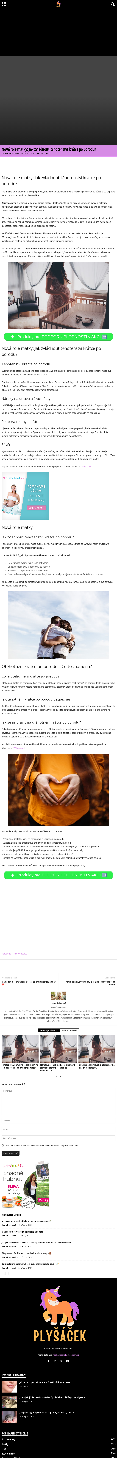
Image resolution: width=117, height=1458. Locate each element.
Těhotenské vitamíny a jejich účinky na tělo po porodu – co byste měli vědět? (20, 1033)
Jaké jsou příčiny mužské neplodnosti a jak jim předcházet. (96, 1033)
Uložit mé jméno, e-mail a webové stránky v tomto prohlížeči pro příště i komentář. (42, 1112)
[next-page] (60, 1042)
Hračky (5, 1410)
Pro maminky (8, 1406)
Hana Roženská (12, 120)
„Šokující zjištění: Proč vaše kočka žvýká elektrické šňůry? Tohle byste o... (53, 1363)
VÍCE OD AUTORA (69, 996)
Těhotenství (19, 714)
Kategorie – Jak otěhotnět (14, 920)
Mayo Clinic (87, 433)
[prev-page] (56, 1042)
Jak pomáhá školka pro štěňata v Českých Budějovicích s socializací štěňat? (36, 1208)
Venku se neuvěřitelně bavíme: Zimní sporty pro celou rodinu (90, 949)
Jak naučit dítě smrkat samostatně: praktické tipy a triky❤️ (29, 949)
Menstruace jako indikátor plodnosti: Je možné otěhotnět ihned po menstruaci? (57, 1034)
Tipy (4, 1415)
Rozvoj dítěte (9, 1420)
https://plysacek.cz (58, 973)
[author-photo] (58, 962)
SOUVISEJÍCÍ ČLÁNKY (49, 996)
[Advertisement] (58, 32)
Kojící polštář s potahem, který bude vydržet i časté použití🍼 (30, 1230)
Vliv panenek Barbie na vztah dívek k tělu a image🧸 (26, 1219)
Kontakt (70, 1450)
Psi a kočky (7, 1434)
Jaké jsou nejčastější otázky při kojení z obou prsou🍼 (26, 1187)
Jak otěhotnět (9, 1429)
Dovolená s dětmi (11, 1424)
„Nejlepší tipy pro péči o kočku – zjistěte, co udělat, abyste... (47, 1378)
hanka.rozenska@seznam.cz (66, 1321)
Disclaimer (47, 1450)
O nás (59, 1450)
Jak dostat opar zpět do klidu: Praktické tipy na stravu (45, 1348)
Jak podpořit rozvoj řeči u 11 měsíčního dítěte (22, 1198)
